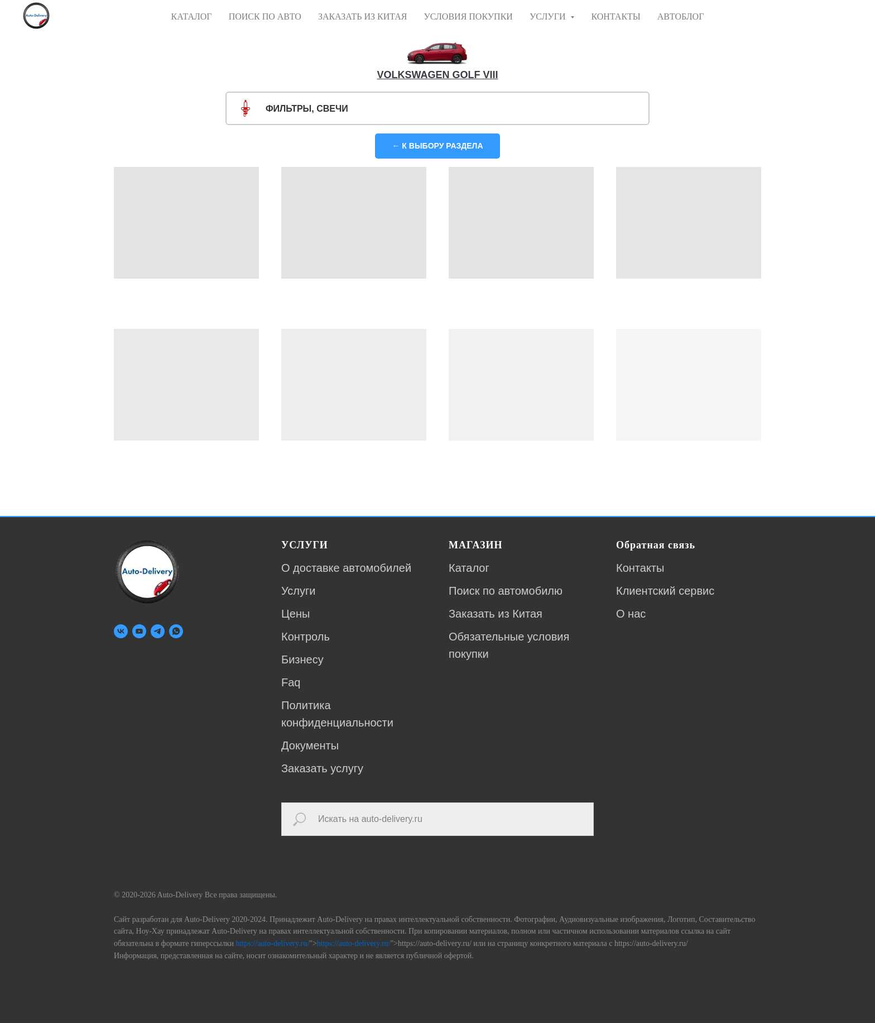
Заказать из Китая (495, 614)
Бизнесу (302, 659)
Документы (310, 745)
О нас (631, 614)
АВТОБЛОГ (680, 16)
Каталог (469, 568)
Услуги (298, 591)
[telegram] (158, 631)
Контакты (640, 568)
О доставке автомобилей (346, 568)
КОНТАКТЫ (615, 16)
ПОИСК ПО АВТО (265, 16)
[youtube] (139, 631)
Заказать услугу (322, 768)
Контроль (305, 636)
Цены (295, 614)
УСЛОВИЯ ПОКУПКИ (468, 16)
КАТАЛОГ (191, 16)
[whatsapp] (176, 631)
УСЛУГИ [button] (549, 16)
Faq (290, 682)
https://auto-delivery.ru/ (272, 943)
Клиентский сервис (665, 591)
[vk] (121, 631)
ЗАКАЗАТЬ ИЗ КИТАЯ (362, 16)
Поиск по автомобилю (505, 591)
